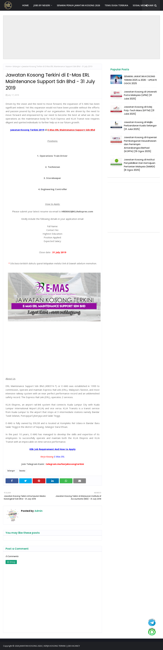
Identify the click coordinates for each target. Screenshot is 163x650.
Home (8, 66)
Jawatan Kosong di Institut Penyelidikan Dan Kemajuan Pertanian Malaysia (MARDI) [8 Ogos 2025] (139, 165)
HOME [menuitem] (25, 5)
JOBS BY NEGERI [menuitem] (41, 5)
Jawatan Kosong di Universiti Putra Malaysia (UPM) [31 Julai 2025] (140, 95)
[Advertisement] (81, 37)
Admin (38, 511)
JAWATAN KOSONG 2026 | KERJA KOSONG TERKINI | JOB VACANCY (50, 645)
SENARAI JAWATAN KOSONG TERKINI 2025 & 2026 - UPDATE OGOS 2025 (140, 80)
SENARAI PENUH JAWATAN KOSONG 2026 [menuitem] (78, 5)
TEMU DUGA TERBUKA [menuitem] (116, 5)
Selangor (16, 66)
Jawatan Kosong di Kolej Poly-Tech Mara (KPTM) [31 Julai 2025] (139, 110)
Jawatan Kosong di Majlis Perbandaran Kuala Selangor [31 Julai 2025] (140, 125)
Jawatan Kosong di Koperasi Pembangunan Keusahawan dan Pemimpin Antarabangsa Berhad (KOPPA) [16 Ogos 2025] (140, 144)
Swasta (22, 470)
